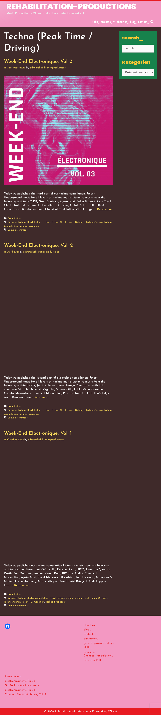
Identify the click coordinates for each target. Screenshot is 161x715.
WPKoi (112, 711)
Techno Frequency (29, 226)
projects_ (108, 21)
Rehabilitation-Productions (71, 6)
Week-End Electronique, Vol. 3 (38, 61)
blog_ (133, 21)
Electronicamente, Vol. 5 (20, 690)
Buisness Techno (17, 222)
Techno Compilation (33, 602)
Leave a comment (18, 230)
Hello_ (95, 21)
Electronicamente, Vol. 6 (20, 681)
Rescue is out (13, 676)
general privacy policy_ (99, 643)
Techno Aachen (94, 222)
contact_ (143, 21)
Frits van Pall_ (93, 660)
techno (46, 222)
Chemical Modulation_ (98, 655)
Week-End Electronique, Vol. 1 (38, 433)
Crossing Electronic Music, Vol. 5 (25, 694)
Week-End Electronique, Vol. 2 (38, 245)
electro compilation (37, 598)
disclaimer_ (91, 638)
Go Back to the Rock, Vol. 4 (22, 685)
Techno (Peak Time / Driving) (68, 222)
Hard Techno (34, 222)
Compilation (14, 218)
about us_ (122, 21)
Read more (104, 209)
